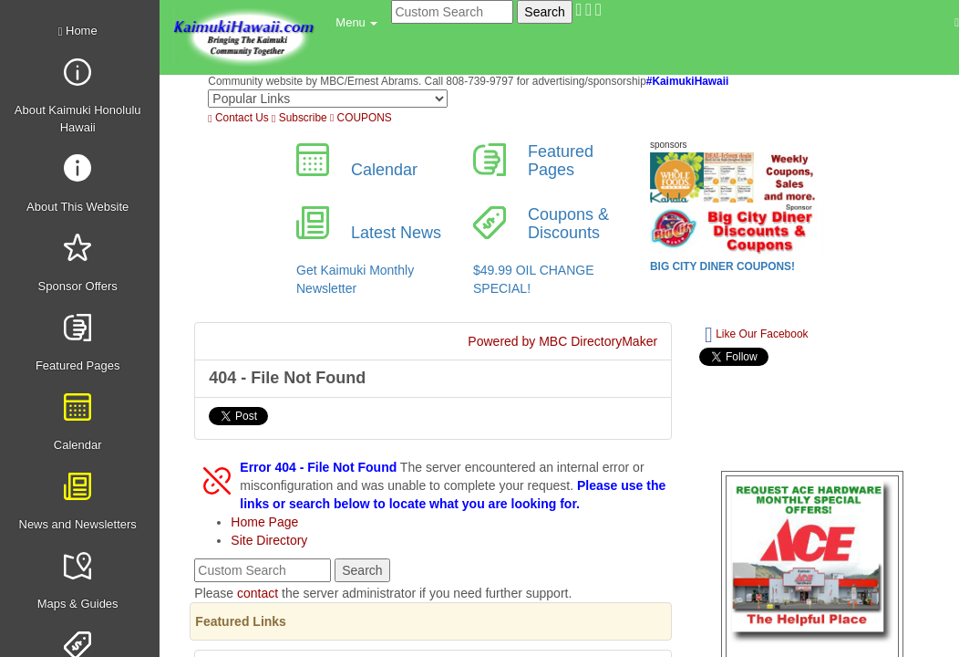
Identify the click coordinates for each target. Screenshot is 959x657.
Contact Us (238, 117)
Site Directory (269, 540)
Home (78, 30)
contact (257, 593)
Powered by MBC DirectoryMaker (562, 341)
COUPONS (361, 117)
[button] (356, 23)
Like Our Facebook (756, 335)
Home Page (264, 522)
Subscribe (299, 117)
